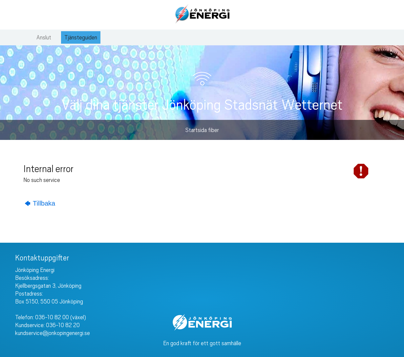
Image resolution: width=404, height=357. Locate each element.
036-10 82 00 (52, 317)
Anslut (43, 37)
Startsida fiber (202, 130)
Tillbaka (40, 203)
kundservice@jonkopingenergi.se (52, 333)
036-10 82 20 (63, 325)
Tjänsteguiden (80, 37)
